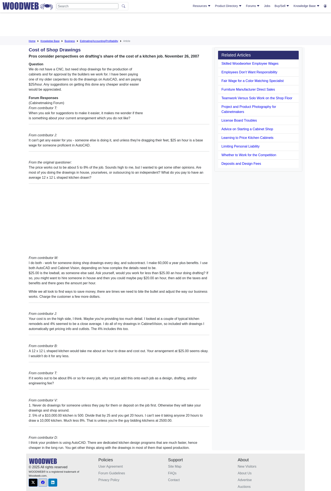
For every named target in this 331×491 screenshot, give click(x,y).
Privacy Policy (108, 480)
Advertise (245, 480)
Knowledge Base (307, 6)
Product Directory (228, 6)
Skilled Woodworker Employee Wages (249, 63)
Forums (253, 6)
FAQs (172, 473)
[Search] (87, 6)
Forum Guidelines (111, 473)
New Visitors (247, 466)
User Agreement (110, 466)
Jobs (267, 6)
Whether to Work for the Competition (248, 155)
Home (32, 41)
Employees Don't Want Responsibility (249, 72)
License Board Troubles (239, 120)
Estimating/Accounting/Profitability (99, 41)
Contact (174, 480)
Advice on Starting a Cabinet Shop (247, 129)
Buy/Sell (282, 6)
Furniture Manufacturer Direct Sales (248, 89)
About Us (245, 473)
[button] (33, 483)
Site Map (174, 466)
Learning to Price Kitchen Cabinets (247, 138)
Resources (202, 6)
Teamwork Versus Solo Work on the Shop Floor (256, 98)
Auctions (244, 486)
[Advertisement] (165, 25)
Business (70, 41)
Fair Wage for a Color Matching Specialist (252, 81)
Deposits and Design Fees (241, 163)
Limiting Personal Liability (240, 146)
